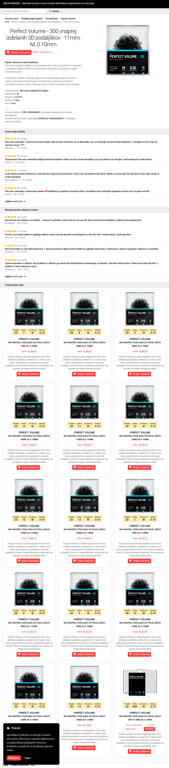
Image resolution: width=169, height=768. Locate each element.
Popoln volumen (68, 18)
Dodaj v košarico (18, 52)
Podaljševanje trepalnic (32, 18)
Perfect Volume (29, 342)
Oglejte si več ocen (15, 201)
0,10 (7, 22)
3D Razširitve (51, 18)
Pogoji (5, 765)
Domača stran (11, 18)
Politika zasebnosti (20, 765)
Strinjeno (13, 758)
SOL (33, 765)
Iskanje (54, 11)
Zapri (27, 758)
